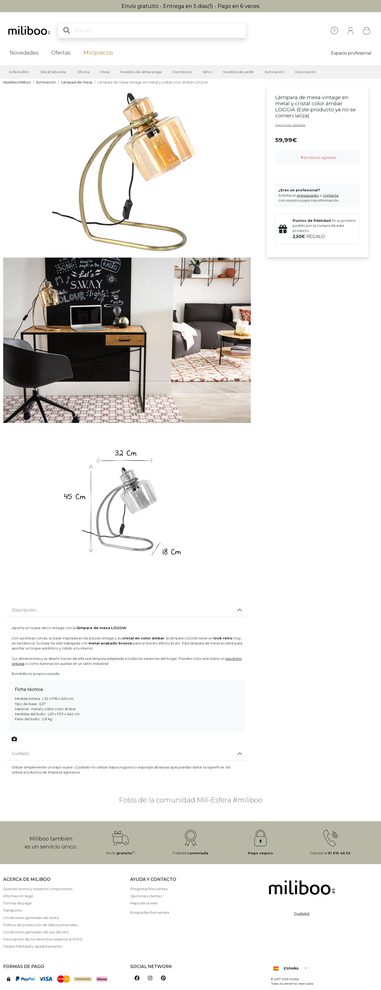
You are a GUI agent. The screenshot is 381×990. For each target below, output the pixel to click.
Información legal (18, 896)
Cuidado (20, 753)
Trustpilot (302, 914)
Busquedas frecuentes (149, 912)
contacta (330, 195)
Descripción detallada (290, 125)
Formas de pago (17, 903)
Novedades (24, 53)
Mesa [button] (105, 72)
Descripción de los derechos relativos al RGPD (43, 939)
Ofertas (61, 53)
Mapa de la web (143, 903)
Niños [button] (207, 72)
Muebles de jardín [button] (238, 72)
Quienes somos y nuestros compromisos (37, 889)
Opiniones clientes (146, 896)
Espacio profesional (351, 53)
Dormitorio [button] (182, 72)
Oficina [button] (83, 72)
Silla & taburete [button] (53, 72)
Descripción (24, 610)
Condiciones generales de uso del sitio (36, 932)
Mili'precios (98, 53)
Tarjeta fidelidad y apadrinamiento (32, 946)
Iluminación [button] (274, 72)
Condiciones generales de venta (31, 918)
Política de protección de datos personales (40, 925)
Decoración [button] (305, 72)
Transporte (12, 910)
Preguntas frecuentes (148, 889)
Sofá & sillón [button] (19, 72)
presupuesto (308, 195)
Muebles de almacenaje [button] (141, 72)
